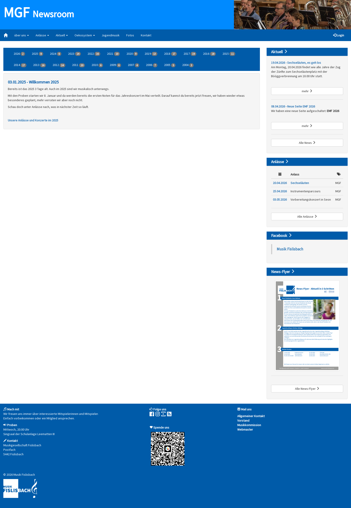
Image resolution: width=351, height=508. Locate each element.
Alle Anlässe (307, 217)
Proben (12, 425)
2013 (39, 65)
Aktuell (62, 35)
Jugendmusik (111, 35)
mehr (307, 91)
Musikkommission (249, 425)
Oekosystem (85, 35)
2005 (170, 65)
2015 (229, 54)
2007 (133, 65)
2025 (37, 54)
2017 (190, 54)
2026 (19, 54)
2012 (59, 65)
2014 (20, 65)
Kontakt (146, 35)
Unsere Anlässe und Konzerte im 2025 (33, 120)
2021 (113, 54)
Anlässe (42, 35)
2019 (151, 54)
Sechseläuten (300, 183)
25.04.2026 (280, 191)
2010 (97, 65)
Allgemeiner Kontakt (251, 416)
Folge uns (159, 409)
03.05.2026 (280, 199)
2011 (78, 65)
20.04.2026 (280, 183)
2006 (151, 65)
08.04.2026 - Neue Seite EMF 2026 (293, 106)
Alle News (307, 143)
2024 (55, 54)
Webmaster (245, 429)
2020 (132, 54)
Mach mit (13, 409)
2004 (188, 65)
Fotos (130, 35)
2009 (115, 65)
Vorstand (243, 420)
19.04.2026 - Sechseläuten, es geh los (296, 63)
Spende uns (161, 427)
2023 (74, 54)
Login (338, 35)
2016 (209, 54)
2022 (94, 54)
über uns (21, 35)
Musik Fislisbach (290, 249)
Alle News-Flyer (307, 389)
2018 (170, 54)
